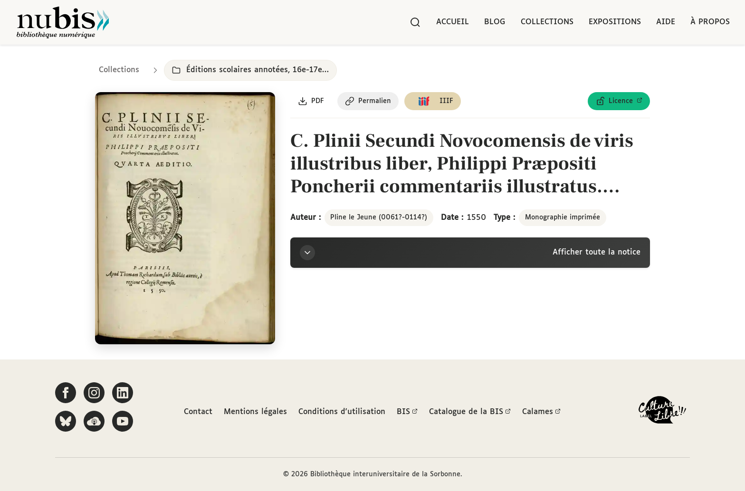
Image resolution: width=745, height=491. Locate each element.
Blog (495, 22)
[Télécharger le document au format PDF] (311, 101)
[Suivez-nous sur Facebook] (65, 392)
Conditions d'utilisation (341, 412)
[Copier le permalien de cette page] (368, 101)
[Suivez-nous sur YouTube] (122, 421)
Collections (547, 22)
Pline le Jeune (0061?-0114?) (378, 217)
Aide (665, 22)
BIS (407, 412)
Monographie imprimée (562, 217)
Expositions (615, 22)
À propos (710, 22)
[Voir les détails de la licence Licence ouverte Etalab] (619, 101)
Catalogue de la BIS (470, 412)
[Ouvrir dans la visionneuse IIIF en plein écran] (185, 218)
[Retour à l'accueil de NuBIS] (62, 22)
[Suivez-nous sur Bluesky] (65, 421)
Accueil (452, 22)
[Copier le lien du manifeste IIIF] (432, 101)
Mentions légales (255, 412)
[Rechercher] (415, 22)
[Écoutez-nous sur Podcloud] (94, 421)
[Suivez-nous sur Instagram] (94, 392)
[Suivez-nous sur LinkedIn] (122, 392)
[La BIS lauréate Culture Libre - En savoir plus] (662, 412)
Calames (541, 412)
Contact (198, 412)
